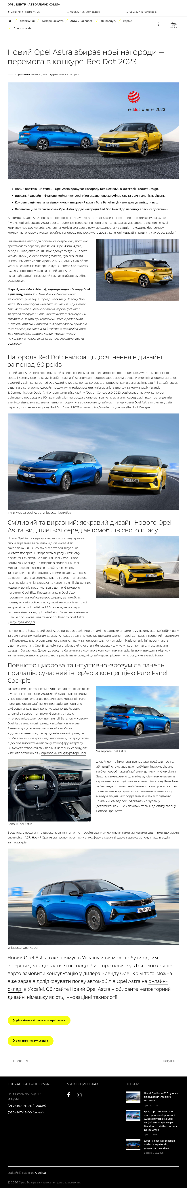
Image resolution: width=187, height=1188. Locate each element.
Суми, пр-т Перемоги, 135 (24, 12)
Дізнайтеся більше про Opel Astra (39, 1020)
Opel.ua (40, 1173)
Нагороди (74, 74)
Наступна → (170, 1061)
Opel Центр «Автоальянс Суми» (34, 4)
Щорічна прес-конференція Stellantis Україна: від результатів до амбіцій (159, 1144)
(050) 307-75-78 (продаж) (83, 12)
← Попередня (18, 1061)
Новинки (64, 74)
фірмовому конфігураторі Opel (63, 753)
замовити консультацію (50, 973)
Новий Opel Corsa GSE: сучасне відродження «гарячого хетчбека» (161, 1097)
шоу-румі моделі (22, 622)
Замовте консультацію (30, 1040)
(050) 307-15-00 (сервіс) (141, 12)
